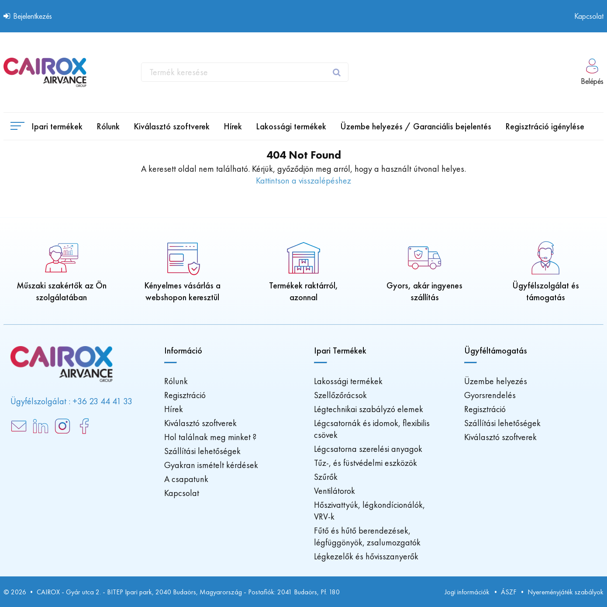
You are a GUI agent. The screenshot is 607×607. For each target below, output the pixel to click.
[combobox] (244, 72)
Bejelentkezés (27, 16)
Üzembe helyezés (495, 381)
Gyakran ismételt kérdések (211, 465)
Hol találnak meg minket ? (210, 437)
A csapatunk (186, 479)
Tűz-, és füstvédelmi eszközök (365, 462)
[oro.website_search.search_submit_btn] (337, 72)
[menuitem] (108, 126)
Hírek (173, 409)
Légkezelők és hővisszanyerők (366, 556)
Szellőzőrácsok (340, 395)
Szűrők (326, 476)
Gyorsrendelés (490, 395)
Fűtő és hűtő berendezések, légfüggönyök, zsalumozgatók (367, 536)
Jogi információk (467, 592)
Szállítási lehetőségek (202, 451)
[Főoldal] (44, 72)
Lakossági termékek (348, 381)
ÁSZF (508, 592)
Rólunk (176, 381)
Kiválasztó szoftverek (200, 423)
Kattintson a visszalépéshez (303, 180)
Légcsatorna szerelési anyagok (368, 448)
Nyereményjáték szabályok (566, 592)
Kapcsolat (589, 16)
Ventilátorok (334, 490)
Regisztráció (185, 395)
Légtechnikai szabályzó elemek (368, 409)
